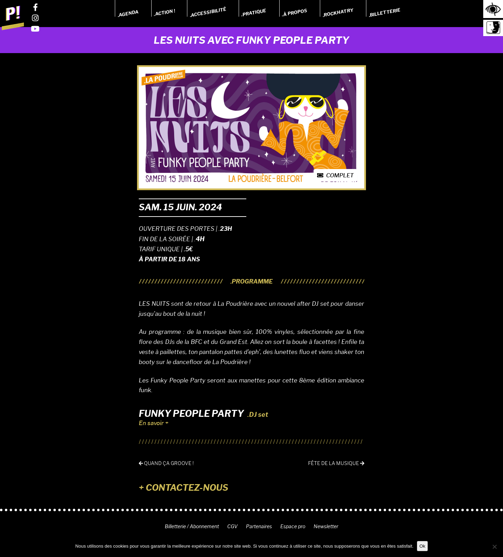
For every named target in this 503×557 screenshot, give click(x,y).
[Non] (494, 546)
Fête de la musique (336, 463)
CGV (232, 526)
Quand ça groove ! (166, 463)
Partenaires (259, 526)
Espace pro (292, 526)
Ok (422, 546)
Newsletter (326, 526)
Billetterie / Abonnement (192, 526)
